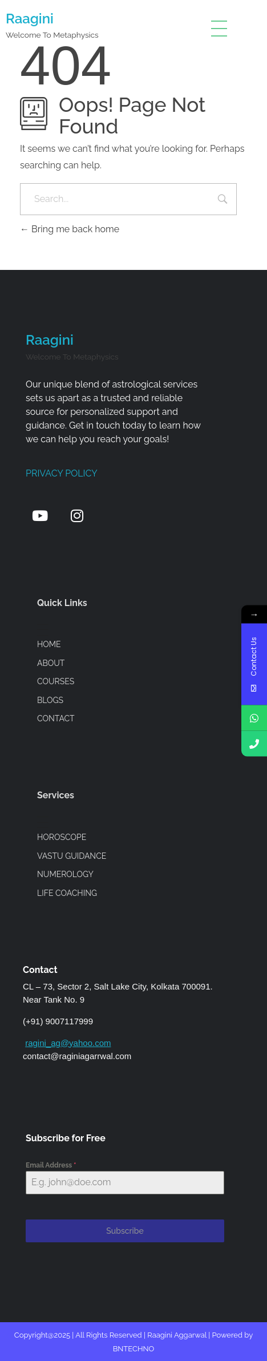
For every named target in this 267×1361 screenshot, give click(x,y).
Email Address (51, 1165)
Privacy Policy (62, 473)
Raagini (30, 18)
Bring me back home (69, 229)
